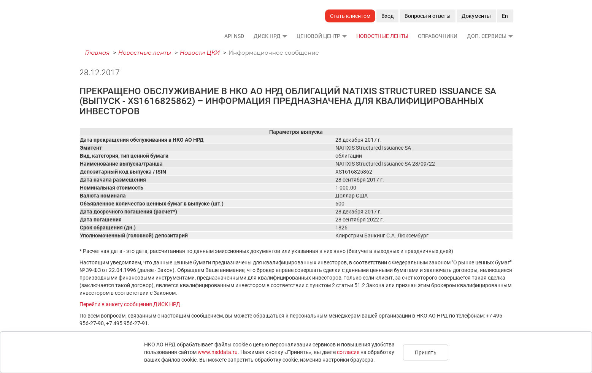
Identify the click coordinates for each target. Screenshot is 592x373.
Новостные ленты (382, 36)
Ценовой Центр (318, 36)
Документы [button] (476, 16)
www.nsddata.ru (218, 352)
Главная (97, 52)
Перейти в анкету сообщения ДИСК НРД (129, 304)
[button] (284, 36)
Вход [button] (387, 16)
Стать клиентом (350, 16)
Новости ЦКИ (200, 52)
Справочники (437, 36)
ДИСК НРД (267, 36)
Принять (425, 352)
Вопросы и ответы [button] (428, 16)
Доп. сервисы (486, 36)
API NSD (234, 36)
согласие (348, 352)
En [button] (505, 16)
